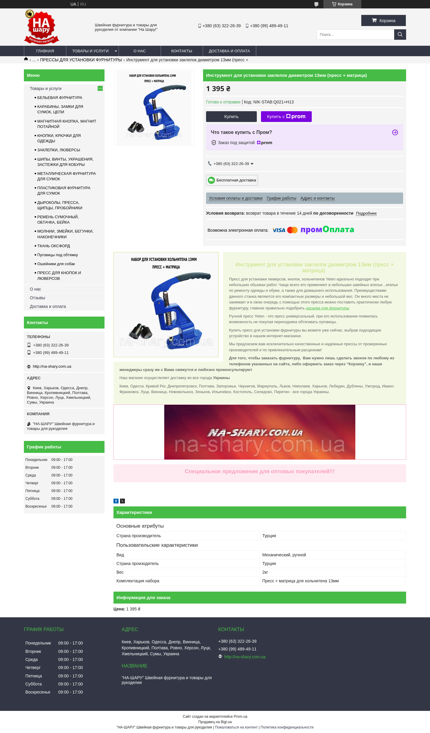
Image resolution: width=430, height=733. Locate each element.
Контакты (181, 51)
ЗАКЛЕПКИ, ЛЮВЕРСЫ (58, 150)
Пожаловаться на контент (236, 727)
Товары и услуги (90, 51)
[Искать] (400, 34)
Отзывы (37, 297)
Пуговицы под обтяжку (57, 255)
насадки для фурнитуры (327, 308)
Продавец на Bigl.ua (215, 722)
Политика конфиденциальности (287, 727)
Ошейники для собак (56, 264)
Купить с (286, 116)
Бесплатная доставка (236, 180)
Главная (45, 51)
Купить (231, 116)
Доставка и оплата (229, 51)
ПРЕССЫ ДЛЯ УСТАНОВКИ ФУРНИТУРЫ (81, 59)
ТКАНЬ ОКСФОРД (53, 246)
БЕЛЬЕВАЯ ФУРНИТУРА (59, 97)
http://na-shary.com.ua (52, 366)
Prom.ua (240, 716)
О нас (139, 51)
